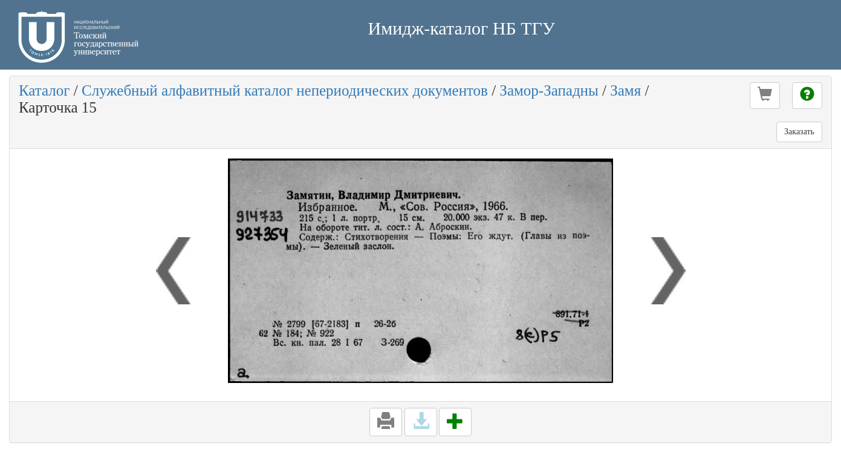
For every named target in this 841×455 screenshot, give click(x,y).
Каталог (44, 90)
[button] (765, 95)
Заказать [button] (799, 131)
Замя (625, 90)
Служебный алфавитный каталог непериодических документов (285, 90)
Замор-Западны (548, 90)
